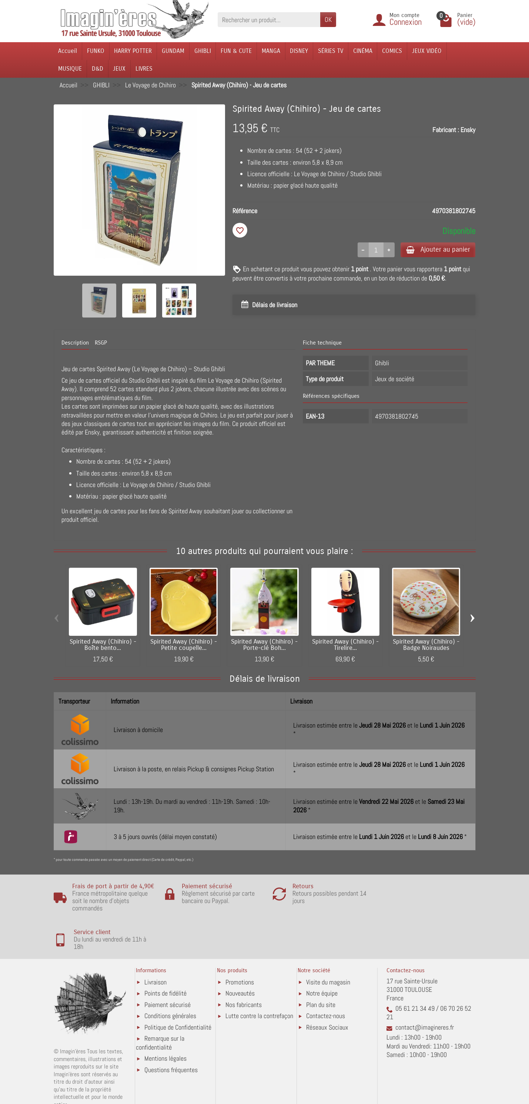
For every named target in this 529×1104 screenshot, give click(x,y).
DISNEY (299, 50)
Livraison (155, 950)
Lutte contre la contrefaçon (259, 983)
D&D (97, 68)
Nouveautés (240, 961)
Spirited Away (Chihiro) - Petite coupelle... (183, 645)
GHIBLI (202, 50)
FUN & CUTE (236, 50)
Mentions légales (165, 1026)
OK (328, 19)
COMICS (392, 50)
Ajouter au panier (435, 249)
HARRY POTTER (133, 50)
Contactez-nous (325, 983)
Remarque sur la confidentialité (160, 1010)
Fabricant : (445, 129)
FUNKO (95, 50)
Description (75, 342)
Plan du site (320, 972)
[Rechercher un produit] (269, 19)
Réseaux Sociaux (327, 995)
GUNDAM (173, 50)
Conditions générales (170, 983)
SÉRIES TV (330, 50)
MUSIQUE (70, 68)
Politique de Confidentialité (177, 995)
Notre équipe (322, 961)
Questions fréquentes (171, 1037)
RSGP (101, 342)
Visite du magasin (328, 950)
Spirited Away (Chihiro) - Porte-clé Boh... (264, 645)
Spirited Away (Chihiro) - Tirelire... (345, 645)
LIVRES (144, 68)
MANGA (271, 50)
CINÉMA (362, 50)
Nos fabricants (243, 972)
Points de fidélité (165, 961)
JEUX (119, 68)
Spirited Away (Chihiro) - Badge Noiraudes (426, 645)
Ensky (468, 129)
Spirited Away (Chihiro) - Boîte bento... (103, 645)
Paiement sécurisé (167, 972)
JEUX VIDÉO (427, 50)
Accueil (67, 50)
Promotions (239, 950)
